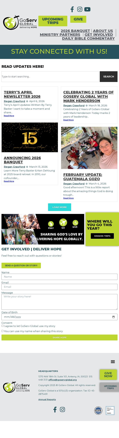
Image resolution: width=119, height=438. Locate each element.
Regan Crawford (14, 101)
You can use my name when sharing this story (33, 331)
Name (5, 272)
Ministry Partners (61, 35)
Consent (6, 323)
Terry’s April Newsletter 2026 (22, 94)
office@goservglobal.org (62, 379)
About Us (103, 31)
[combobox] (50, 76)
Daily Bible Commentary (88, 38)
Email (5, 282)
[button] (112, 362)
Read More (9, 116)
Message (7, 293)
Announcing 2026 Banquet (22, 160)
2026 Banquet (75, 31)
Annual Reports (47, 399)
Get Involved (99, 35)
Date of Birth (9, 312)
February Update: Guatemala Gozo (82, 176)
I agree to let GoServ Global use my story (29, 326)
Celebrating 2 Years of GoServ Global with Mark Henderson (88, 96)
